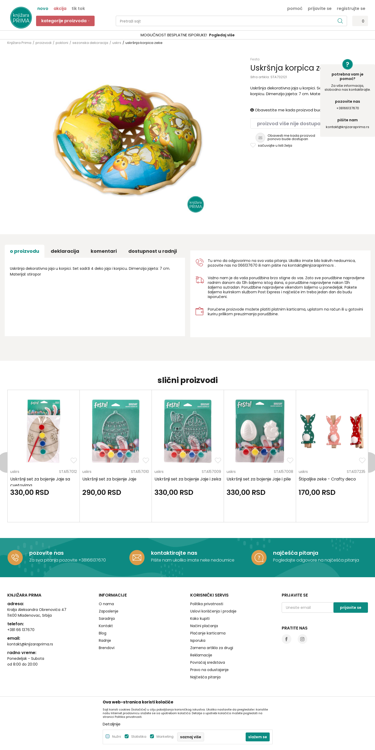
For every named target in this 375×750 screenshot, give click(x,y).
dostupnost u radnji (152, 251)
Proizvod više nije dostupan (290, 123)
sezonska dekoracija (90, 42)
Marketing (165, 736)
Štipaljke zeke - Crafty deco (327, 479)
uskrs (116, 42)
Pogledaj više (227, 35)
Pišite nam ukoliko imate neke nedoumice (192, 560)
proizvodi (43, 42)
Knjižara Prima (19, 42)
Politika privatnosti (206, 603)
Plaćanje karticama (208, 633)
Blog (102, 633)
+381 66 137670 (20, 629)
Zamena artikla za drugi (211, 647)
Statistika (138, 736)
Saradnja (107, 618)
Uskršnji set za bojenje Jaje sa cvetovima (40, 482)
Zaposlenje (108, 611)
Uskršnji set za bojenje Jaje (109, 479)
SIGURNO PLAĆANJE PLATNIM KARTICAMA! (173, 35)
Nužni (116, 736)
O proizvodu (24, 251)
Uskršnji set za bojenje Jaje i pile (259, 479)
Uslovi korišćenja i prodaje (213, 611)
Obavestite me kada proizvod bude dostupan (297, 110)
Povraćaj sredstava (207, 662)
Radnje (105, 640)
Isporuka (197, 640)
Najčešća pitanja (205, 677)
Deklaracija (65, 251)
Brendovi (106, 647)
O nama (106, 603)
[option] (187, 35)
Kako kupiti (200, 618)
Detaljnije (111, 724)
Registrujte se (351, 8)
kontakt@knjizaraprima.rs (347, 126)
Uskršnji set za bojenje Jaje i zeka (187, 479)
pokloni (62, 42)
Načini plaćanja (204, 625)
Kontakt (106, 625)
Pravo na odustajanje (209, 669)
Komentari (104, 251)
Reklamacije (201, 655)
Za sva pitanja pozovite (53, 560)
